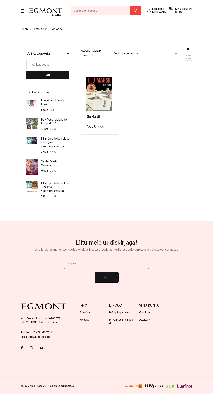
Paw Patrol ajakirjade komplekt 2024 (54, 121)
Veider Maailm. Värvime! (50, 163)
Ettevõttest (86, 312)
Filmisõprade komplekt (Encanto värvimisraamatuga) (55, 186)
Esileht (24, 28)
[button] (22, 10)
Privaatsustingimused (121, 321)
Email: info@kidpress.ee (35, 336)
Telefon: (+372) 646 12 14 (36, 332)
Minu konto (145, 312)
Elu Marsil (93, 116)
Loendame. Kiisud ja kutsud (53, 102)
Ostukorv (144, 319)
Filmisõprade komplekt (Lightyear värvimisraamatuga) (55, 142)
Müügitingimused (119, 312)
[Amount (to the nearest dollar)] (101, 10)
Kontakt (84, 319)
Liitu (106, 277)
